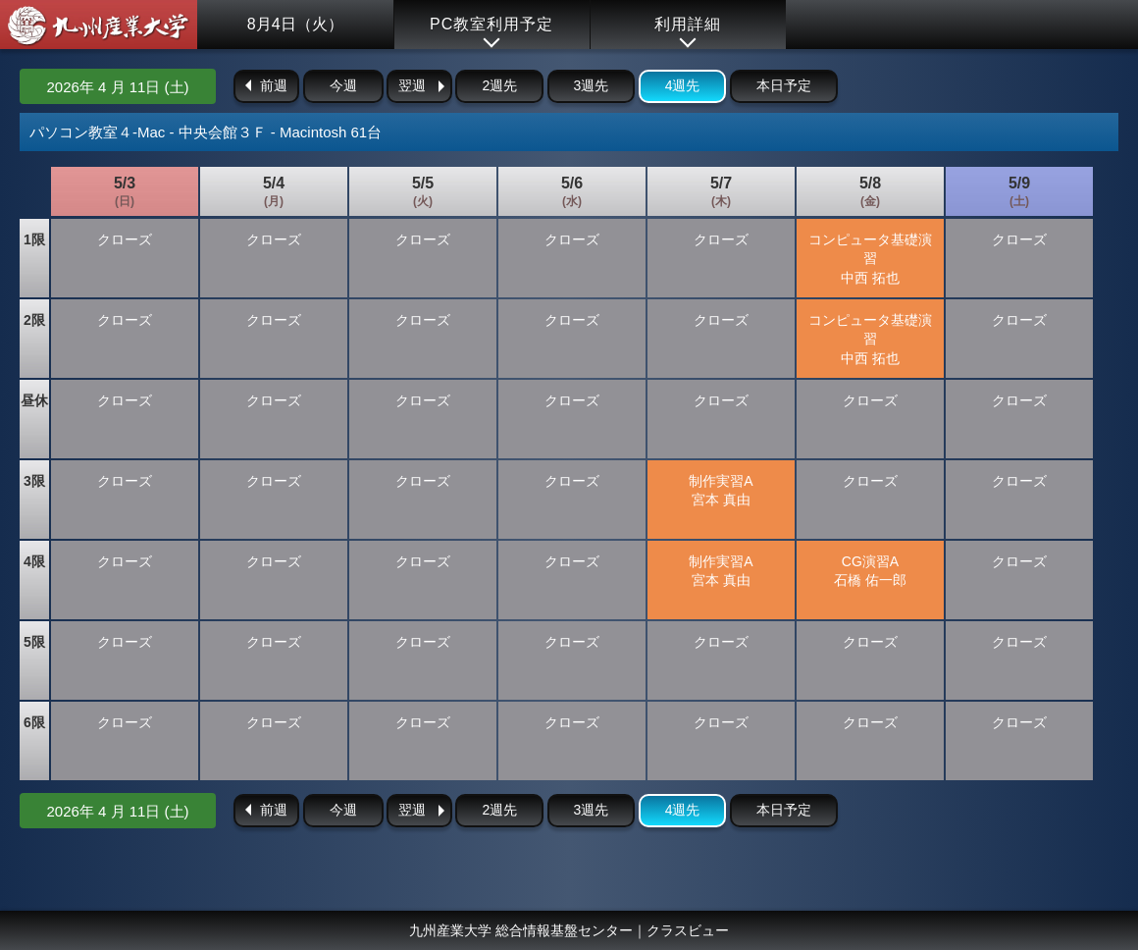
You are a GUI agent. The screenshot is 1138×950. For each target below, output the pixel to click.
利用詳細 (687, 24)
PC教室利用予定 (491, 24)
